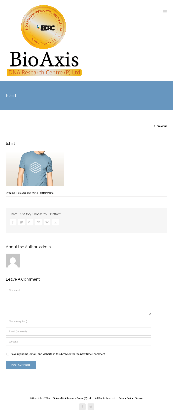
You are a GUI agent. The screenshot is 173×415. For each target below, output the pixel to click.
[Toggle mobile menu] (165, 12)
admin (12, 193)
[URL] (78, 341)
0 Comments (46, 193)
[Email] (78, 331)
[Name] (78, 321)
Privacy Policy (126, 398)
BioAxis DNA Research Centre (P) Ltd (72, 398)
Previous (161, 126)
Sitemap (139, 398)
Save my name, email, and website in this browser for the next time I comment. (58, 354)
